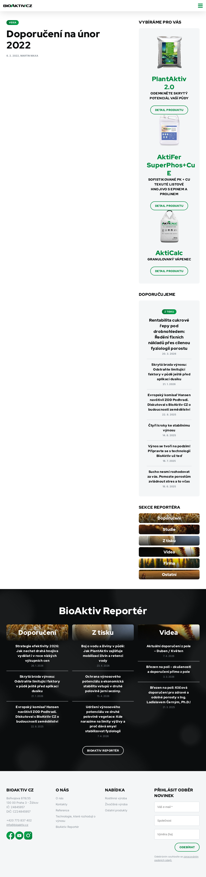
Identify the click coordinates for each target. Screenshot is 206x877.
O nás (59, 798)
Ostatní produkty (116, 810)
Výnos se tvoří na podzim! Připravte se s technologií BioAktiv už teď (169, 451)
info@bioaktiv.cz (17, 824)
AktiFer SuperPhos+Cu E (171, 165)
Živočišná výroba (116, 804)
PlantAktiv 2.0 (169, 83)
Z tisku (169, 540)
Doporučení (169, 518)
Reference (62, 810)
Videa (169, 552)
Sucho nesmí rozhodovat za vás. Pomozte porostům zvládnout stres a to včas (169, 477)
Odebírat (187, 847)
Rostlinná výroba (116, 798)
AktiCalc (169, 253)
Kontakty (61, 804)
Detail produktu (169, 110)
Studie (169, 529)
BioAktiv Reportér (103, 750)
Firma (169, 563)
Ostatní (169, 574)
